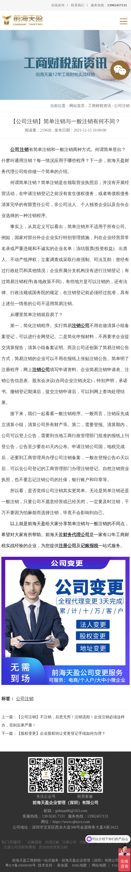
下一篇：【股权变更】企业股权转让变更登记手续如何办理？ (53, 733)
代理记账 (52, 842)
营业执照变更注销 (53, 847)
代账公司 (87, 842)
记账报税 (89, 545)
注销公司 (41, 369)
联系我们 (77, 5)
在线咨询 (57, 5)
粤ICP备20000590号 (20, 865)
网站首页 (77, 106)
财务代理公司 (76, 534)
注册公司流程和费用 (20, 847)
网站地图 (99, 865)
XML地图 (79, 865)
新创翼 (62, 865)
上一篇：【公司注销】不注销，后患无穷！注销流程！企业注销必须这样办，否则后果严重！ (63, 721)
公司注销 (122, 106)
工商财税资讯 (99, 106)
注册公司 (67, 545)
